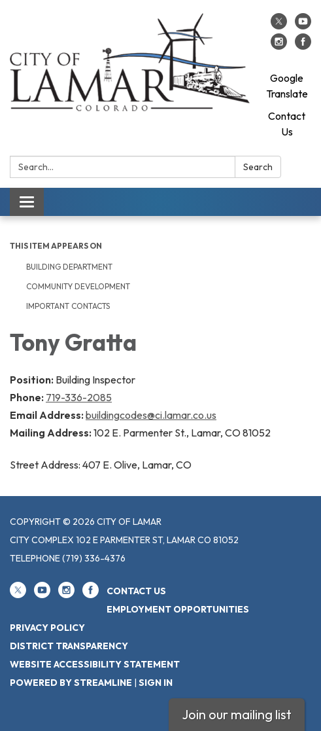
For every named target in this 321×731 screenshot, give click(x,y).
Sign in (156, 682)
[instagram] (279, 45)
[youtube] (303, 25)
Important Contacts (68, 306)
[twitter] (279, 25)
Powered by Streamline (71, 682)
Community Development (78, 286)
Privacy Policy (47, 627)
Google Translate (287, 85)
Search (258, 167)
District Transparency (69, 646)
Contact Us (286, 123)
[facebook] (303, 45)
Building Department (69, 267)
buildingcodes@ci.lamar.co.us (151, 414)
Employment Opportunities (178, 609)
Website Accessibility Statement (95, 664)
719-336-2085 (79, 397)
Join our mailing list (237, 714)
